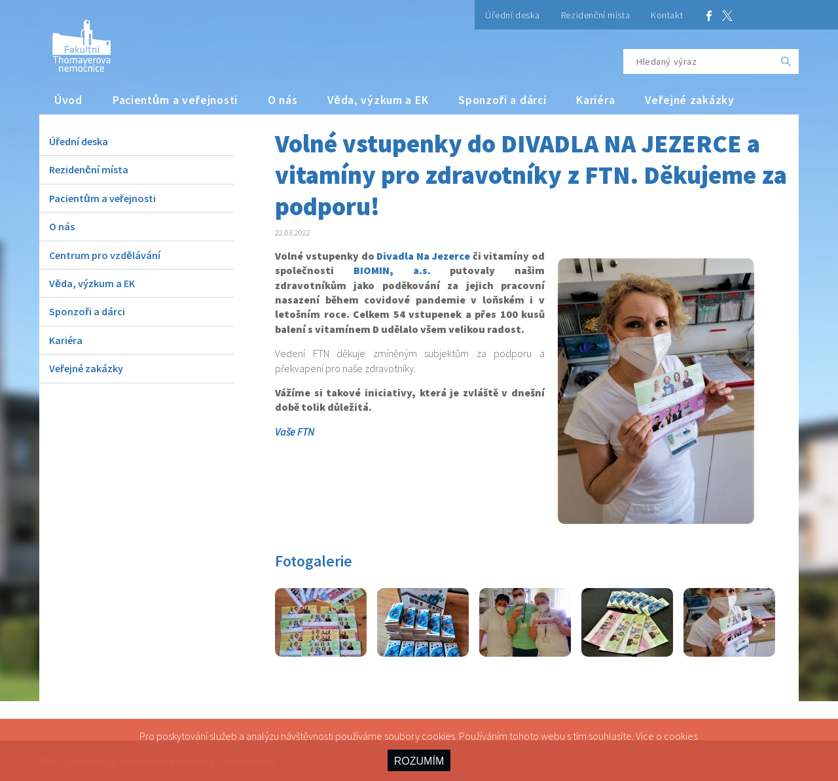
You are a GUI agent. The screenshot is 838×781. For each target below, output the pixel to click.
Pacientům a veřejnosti (175, 100)
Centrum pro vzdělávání (104, 255)
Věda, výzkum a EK (377, 100)
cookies (680, 735)
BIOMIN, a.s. (392, 270)
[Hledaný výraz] (698, 61)
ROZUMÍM (419, 761)
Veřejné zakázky (689, 100)
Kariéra (595, 100)
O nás (283, 100)
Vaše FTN (294, 431)
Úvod (68, 100)
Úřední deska (512, 15)
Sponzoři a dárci (502, 100)
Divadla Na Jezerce (423, 255)
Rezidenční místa (595, 15)
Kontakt (667, 15)
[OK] (786, 61)
